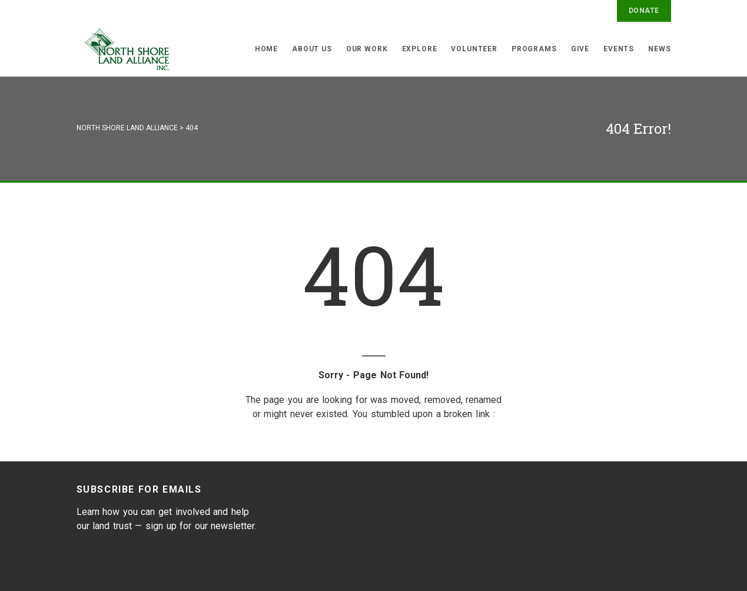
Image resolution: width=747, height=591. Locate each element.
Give (580, 49)
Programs (534, 49)
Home (266, 49)
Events (618, 49)
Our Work (367, 49)
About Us (312, 49)
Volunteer (474, 49)
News (659, 49)
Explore (419, 49)
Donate (644, 10)
